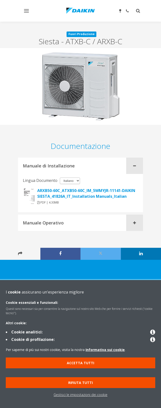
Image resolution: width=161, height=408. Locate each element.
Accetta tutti (80, 363)
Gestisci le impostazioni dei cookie (80, 394)
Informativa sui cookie (105, 349)
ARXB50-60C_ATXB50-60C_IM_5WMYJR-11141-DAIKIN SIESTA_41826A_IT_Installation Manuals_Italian (86, 193)
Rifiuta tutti (80, 382)
